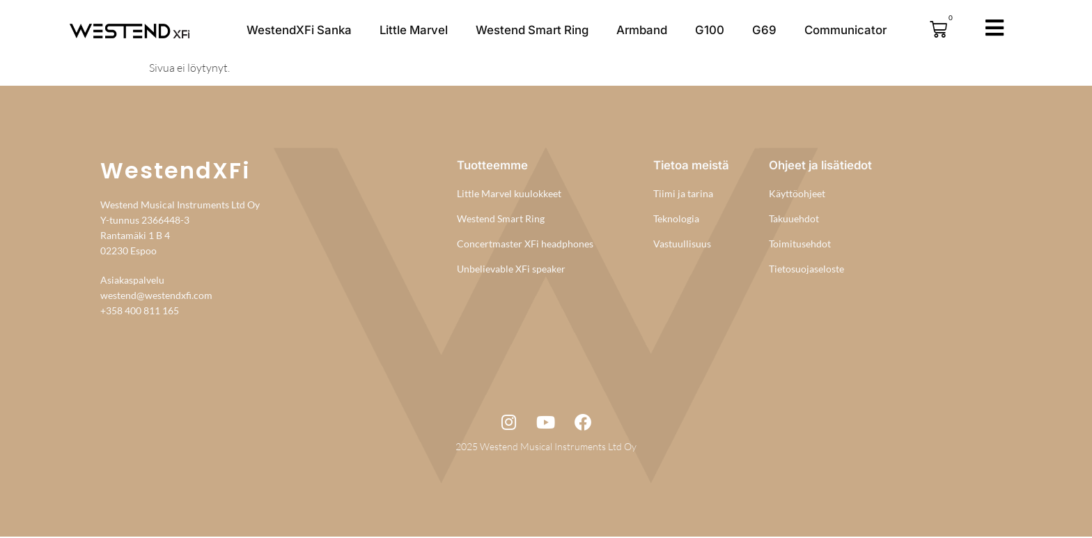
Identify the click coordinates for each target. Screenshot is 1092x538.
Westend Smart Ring (532, 30)
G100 (709, 30)
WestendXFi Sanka (299, 30)
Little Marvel (414, 30)
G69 (764, 30)
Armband (641, 30)
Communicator (845, 30)
